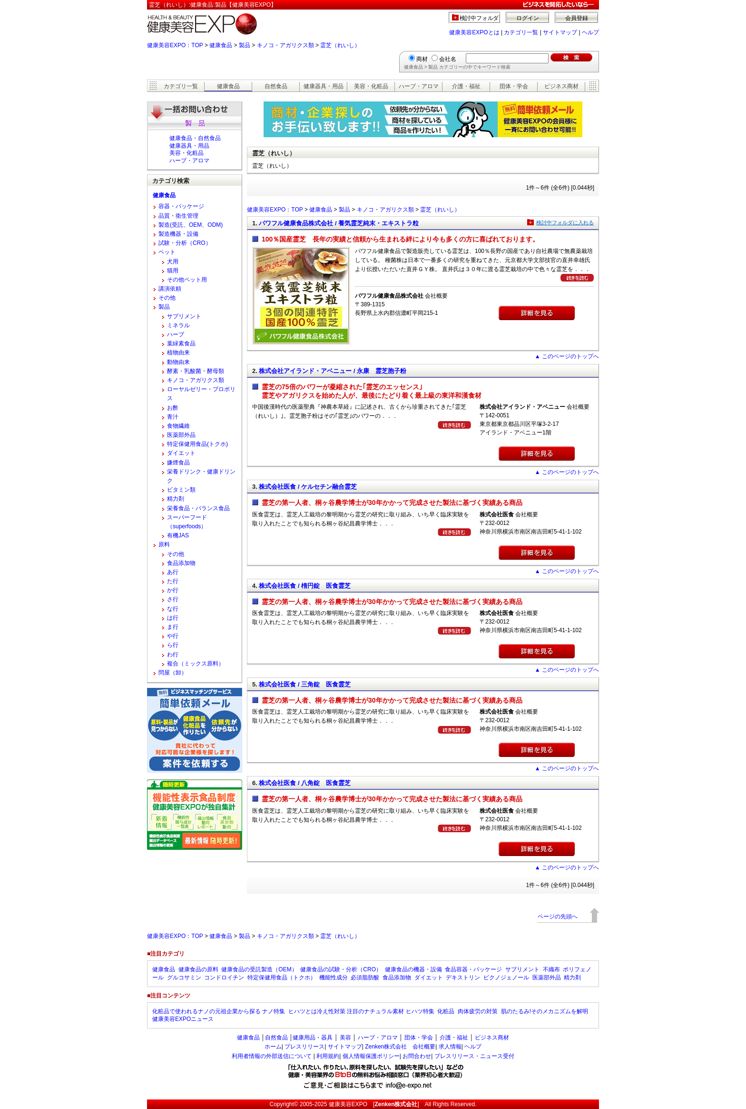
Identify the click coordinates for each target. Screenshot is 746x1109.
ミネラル (178, 325)
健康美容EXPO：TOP (175, 45)
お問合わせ (416, 1056)
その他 (167, 297)
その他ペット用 (187, 279)
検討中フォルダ (479, 18)
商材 (422, 59)
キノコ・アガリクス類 (285, 45)
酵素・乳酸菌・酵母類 (195, 371)
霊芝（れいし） (340, 45)
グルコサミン (184, 977)
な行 (172, 608)
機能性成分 (333, 977)
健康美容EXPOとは (474, 32)
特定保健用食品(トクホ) (197, 444)
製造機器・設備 (178, 234)
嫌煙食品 (178, 462)
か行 (172, 590)
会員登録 (576, 18)
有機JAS (178, 535)
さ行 (172, 599)
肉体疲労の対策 (478, 1011)
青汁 (172, 416)
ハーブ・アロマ (419, 86)
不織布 (551, 969)
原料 (164, 544)
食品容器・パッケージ (473, 969)
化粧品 (445, 1011)
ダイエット (181, 453)
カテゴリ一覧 (521, 32)
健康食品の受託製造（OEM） (259, 969)
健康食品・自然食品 (195, 138)
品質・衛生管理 (178, 215)
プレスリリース (304, 1046)
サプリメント (184, 316)
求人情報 (450, 1046)
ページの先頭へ (558, 916)
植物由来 (178, 352)
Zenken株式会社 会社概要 (400, 1046)
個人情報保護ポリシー (371, 1056)
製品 (244, 45)
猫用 (172, 270)
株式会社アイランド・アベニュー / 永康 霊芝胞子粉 (332, 370)
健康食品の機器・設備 (413, 969)
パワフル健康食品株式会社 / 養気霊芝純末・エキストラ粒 (339, 223)
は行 (172, 618)
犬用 (172, 261)
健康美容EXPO (348, 1104)
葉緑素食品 (181, 343)
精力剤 (175, 498)
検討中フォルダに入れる (565, 222)
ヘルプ (590, 32)
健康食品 (220, 45)
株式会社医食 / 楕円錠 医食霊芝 (305, 585)
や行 (172, 636)
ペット (167, 252)
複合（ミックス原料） (195, 663)
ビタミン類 (181, 489)
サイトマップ (560, 32)
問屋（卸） (172, 672)
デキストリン (463, 977)
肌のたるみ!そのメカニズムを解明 (544, 1011)
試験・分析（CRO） (184, 243)
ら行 (172, 645)
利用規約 (327, 1056)
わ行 (172, 654)
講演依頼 (169, 288)
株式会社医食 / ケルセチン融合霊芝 (308, 486)
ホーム (273, 1046)
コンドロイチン (224, 977)
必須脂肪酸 (365, 977)
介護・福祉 (466, 86)
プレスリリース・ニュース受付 (474, 1056)
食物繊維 (178, 426)
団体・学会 (514, 86)
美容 (345, 1037)
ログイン (527, 18)
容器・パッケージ (181, 206)
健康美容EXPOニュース (183, 1019)
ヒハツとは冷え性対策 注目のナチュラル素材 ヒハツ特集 (361, 1011)
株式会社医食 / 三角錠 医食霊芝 (305, 684)
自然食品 (276, 86)
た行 (172, 581)
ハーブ (175, 334)
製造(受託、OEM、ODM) (190, 225)
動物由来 (178, 362)
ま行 (172, 627)
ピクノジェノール (506, 977)
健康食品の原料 (198, 969)
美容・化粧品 (371, 86)
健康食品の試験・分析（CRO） (341, 969)
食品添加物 (181, 563)
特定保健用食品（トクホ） (281, 977)
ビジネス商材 (561, 86)
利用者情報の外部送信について (272, 1056)
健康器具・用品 (324, 86)
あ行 (172, 572)
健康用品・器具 (313, 1037)
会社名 (447, 59)
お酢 (172, 407)
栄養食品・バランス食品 (198, 508)
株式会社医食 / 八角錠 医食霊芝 (305, 782)
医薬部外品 (181, 435)
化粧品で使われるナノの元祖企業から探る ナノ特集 (218, 1011)
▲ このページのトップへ (567, 356)
